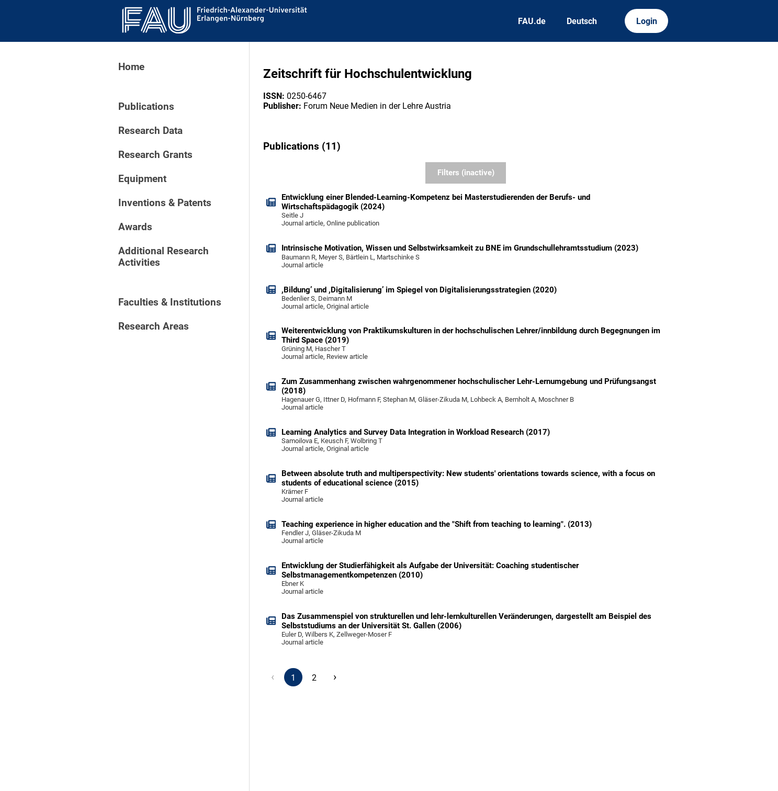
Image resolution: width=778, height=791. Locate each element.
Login (646, 21)
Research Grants (155, 155)
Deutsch (582, 21)
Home (131, 67)
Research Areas (153, 326)
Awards (135, 227)
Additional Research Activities (163, 256)
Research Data (150, 131)
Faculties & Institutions (169, 302)
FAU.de (532, 21)
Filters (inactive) (465, 172)
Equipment (142, 179)
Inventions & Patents (164, 203)
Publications (146, 106)
